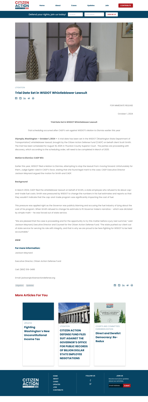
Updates (91, 5)
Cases (74, 5)
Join (107, 5)
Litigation (20, 87)
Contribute (125, 5)
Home (42, 5)
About (58, 5)
